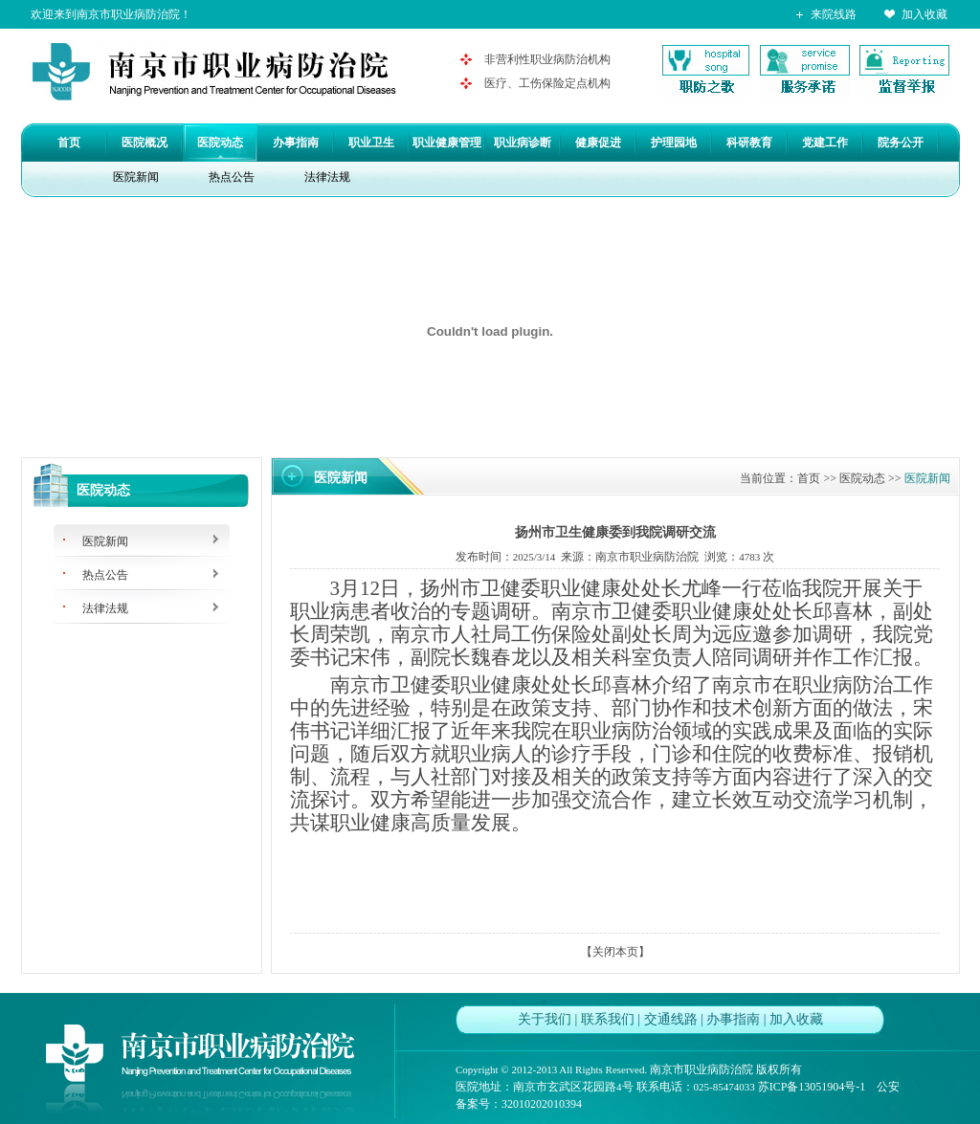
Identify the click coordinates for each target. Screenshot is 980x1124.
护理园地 (674, 142)
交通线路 (671, 1019)
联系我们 (608, 1019)
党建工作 (825, 142)
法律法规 (327, 177)
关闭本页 (615, 952)
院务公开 (901, 142)
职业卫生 (371, 142)
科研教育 (749, 142)
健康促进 (598, 142)
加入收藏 (924, 14)
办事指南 (296, 142)
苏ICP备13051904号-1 (812, 1086)
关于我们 (544, 1019)
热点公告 (232, 177)
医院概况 (144, 142)
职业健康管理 (446, 142)
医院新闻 (136, 177)
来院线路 (834, 14)
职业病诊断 (522, 142)
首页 (68, 142)
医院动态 (220, 142)
